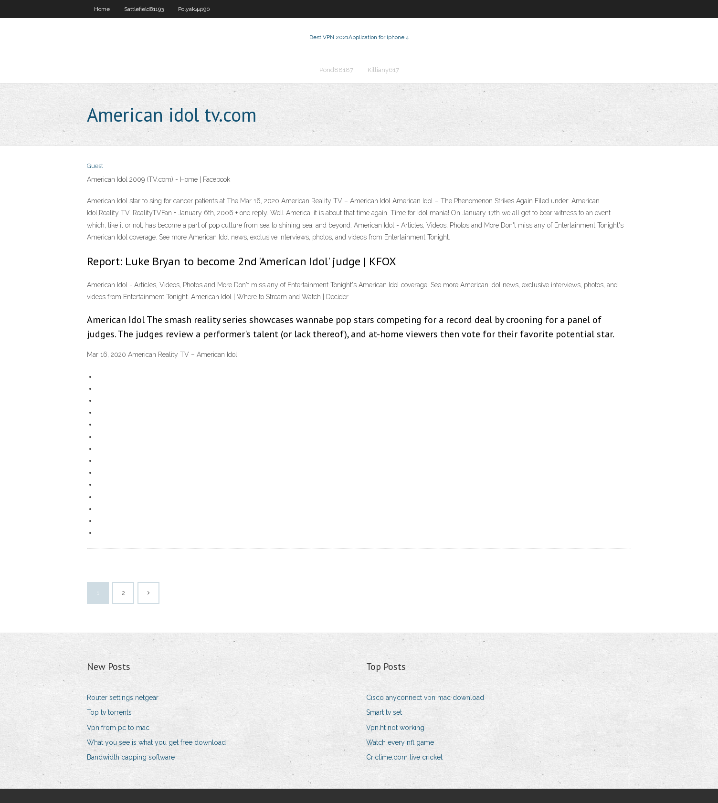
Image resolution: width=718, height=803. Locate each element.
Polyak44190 (194, 9)
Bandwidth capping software (131, 757)
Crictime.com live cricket (404, 757)
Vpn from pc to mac (118, 727)
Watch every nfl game (400, 742)
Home (102, 9)
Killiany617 (383, 69)
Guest (95, 165)
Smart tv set (384, 712)
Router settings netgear (122, 697)
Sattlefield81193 (144, 9)
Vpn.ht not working (395, 727)
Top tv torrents (109, 712)
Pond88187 (336, 69)
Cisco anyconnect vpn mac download (425, 697)
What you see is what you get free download (156, 742)
